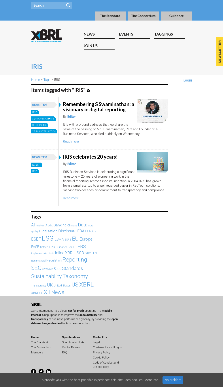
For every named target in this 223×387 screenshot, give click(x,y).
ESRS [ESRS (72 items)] (68, 239)
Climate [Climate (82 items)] (72, 225)
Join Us (91, 45)
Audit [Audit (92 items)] (49, 225)
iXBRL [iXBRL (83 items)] (88, 253)
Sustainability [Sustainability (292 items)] (46, 276)
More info (151, 380)
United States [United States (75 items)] (62, 285)
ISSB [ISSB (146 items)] (80, 252)
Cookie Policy (101, 357)
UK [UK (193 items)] (50, 285)
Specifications (71, 337)
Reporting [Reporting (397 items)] (74, 259)
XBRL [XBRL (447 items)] (86, 284)
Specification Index (74, 342)
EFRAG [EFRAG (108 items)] (90, 231)
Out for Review (71, 347)
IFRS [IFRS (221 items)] (81, 246)
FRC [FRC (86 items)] (52, 247)
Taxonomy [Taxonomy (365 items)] (75, 276)
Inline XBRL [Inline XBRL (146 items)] (65, 252)
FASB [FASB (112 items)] (35, 247)
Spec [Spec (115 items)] (57, 269)
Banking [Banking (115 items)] (60, 225)
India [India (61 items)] (51, 253)
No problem (172, 380)
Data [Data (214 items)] (82, 225)
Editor (71, 117)
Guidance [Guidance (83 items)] (62, 247)
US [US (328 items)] (75, 284)
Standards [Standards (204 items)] (72, 268)
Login (187, 80)
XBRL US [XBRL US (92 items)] (37, 293)
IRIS (34, 112)
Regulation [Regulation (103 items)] (54, 260)
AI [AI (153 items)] (33, 225)
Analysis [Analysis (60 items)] (40, 225)
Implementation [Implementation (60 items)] (39, 253)
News (89, 34)
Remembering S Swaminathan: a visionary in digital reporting (98, 106)
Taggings (163, 34)
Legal (96, 342)
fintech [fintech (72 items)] (44, 247)
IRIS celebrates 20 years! (91, 157)
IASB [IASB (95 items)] (71, 247)
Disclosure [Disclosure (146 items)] (67, 231)
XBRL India (39, 125)
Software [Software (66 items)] (47, 269)
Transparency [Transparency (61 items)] (38, 285)
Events (126, 34)
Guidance (176, 16)
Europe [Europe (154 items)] (86, 239)
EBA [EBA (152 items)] (80, 231)
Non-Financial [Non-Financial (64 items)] (38, 260)
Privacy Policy (101, 352)
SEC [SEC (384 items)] (36, 268)
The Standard (110, 16)
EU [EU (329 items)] (75, 238)
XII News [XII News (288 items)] (54, 292)
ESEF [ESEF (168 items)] (36, 239)
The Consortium (143, 16)
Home (35, 80)
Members (37, 352)
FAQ (64, 352)
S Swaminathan (43, 118)
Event (36, 164)
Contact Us (100, 337)
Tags (47, 80)
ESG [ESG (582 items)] (48, 238)
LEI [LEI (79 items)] (95, 253)
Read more (71, 142)
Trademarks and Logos (107, 347)
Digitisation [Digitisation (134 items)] (48, 231)
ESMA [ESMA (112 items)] (59, 239)
